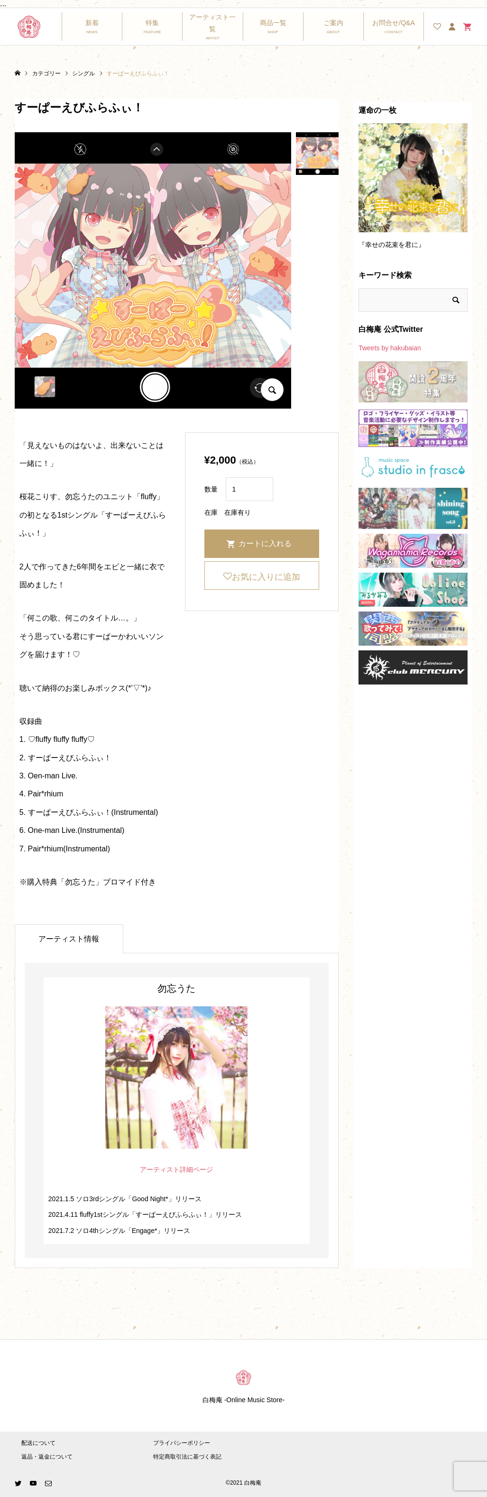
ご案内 (333, 23)
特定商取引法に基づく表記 (187, 1456)
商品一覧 (273, 23)
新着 (92, 23)
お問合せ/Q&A (393, 23)
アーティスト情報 (68, 939)
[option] (413, 190)
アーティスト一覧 (212, 23)
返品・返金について (47, 1456)
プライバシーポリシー (181, 1443)
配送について (38, 1443)
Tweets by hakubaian (389, 348)
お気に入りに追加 (266, 577)
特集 (152, 23)
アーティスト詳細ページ (176, 1169)
